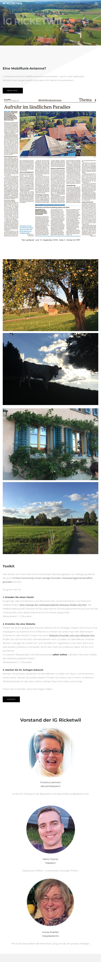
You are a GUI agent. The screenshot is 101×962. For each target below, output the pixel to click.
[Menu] (96, 3)
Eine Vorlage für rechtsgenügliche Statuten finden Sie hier (53, 605)
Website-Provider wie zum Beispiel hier (72, 635)
